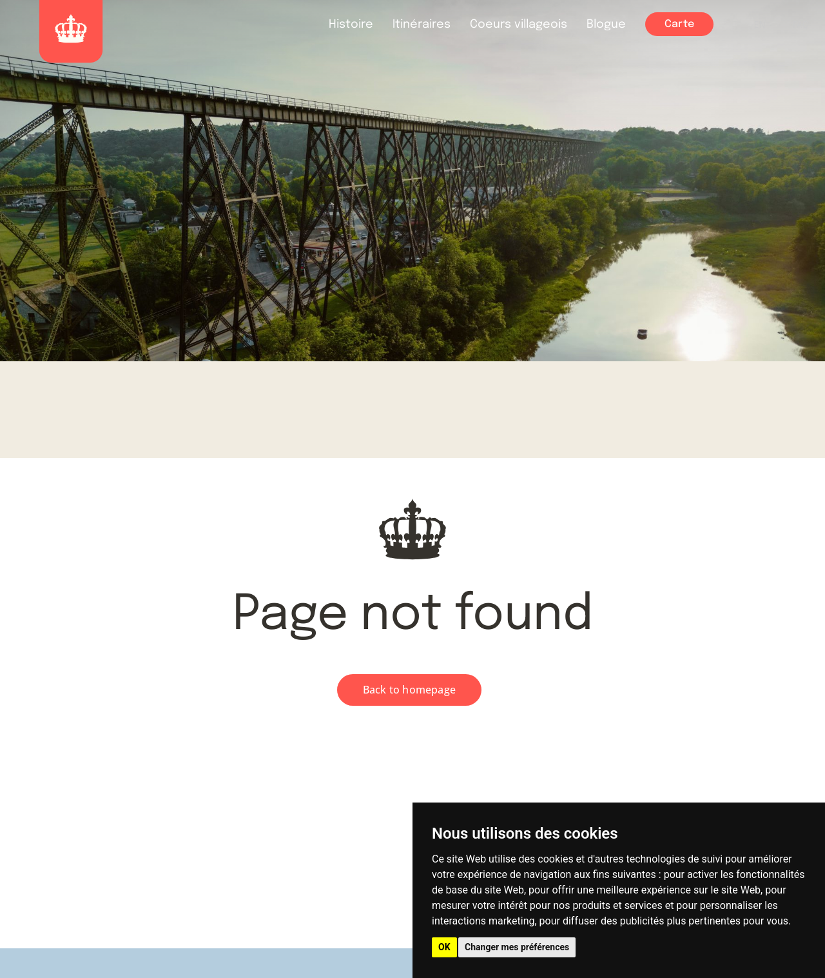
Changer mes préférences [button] (517, 947)
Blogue (606, 24)
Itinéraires (422, 24)
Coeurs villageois (518, 24)
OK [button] (444, 947)
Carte (679, 24)
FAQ (801, 25)
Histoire (351, 24)
